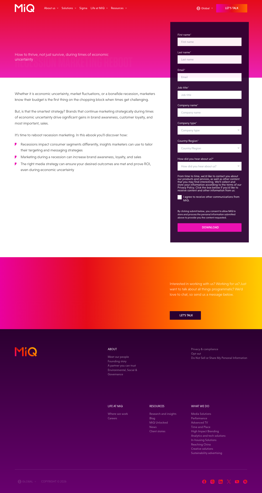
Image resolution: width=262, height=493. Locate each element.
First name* (184, 37)
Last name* (184, 54)
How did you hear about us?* (196, 161)
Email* (181, 72)
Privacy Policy (186, 190)
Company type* (187, 125)
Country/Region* (188, 143)
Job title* (183, 90)
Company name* (188, 107)
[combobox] (210, 133)
